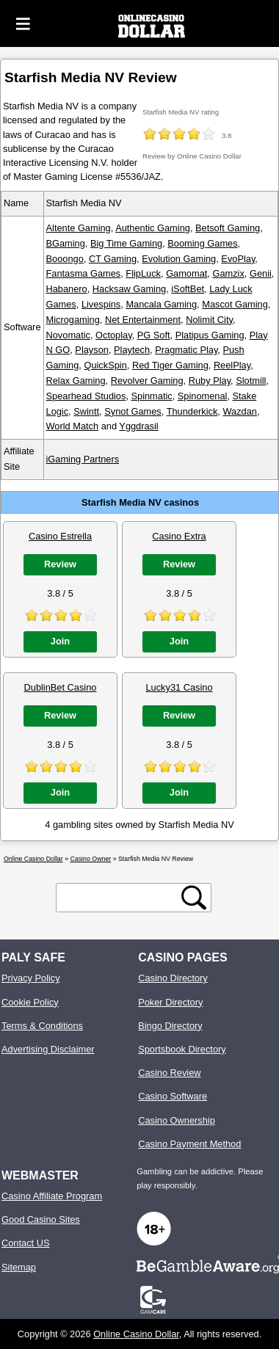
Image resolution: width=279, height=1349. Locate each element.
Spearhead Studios (86, 395)
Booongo (65, 258)
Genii (261, 273)
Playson (92, 349)
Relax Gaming (76, 380)
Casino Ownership (176, 1120)
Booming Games (202, 243)
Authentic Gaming (152, 227)
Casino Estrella (60, 536)
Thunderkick (192, 411)
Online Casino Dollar (136, 1333)
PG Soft (153, 335)
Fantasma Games (83, 273)
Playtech (132, 349)
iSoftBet (187, 288)
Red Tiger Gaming (170, 365)
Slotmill (251, 380)
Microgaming (73, 319)
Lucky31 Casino (178, 687)
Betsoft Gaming (227, 227)
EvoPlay (238, 258)
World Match (72, 426)
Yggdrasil (138, 426)
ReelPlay (232, 365)
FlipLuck (143, 273)
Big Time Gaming (126, 243)
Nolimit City (209, 319)
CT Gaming (113, 258)
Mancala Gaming (161, 304)
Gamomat (186, 273)
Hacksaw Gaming (129, 288)
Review (60, 564)
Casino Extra (179, 536)
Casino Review (169, 1072)
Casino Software (172, 1096)
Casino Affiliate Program (51, 1195)
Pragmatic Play (186, 349)
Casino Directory (173, 977)
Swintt (86, 411)
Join (60, 641)
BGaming (65, 243)
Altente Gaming (78, 227)
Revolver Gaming (147, 380)
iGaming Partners (83, 459)
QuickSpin (105, 365)
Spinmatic (152, 395)
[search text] (121, 897)
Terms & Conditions (42, 1025)
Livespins (100, 304)
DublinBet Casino (60, 687)
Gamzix (228, 273)
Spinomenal (203, 395)
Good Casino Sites (40, 1219)
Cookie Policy (30, 1002)
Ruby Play (210, 380)
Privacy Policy (30, 977)
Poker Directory (170, 1002)
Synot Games (133, 411)
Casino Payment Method (189, 1143)
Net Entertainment (143, 319)
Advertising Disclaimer (48, 1049)
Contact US (25, 1242)
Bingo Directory (170, 1025)
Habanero (66, 288)
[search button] (193, 897)
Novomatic (68, 335)
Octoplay (113, 335)
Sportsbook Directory (181, 1049)
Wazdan (239, 411)
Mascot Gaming (235, 304)
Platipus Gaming (209, 335)
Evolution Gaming (179, 258)
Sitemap (18, 1267)
